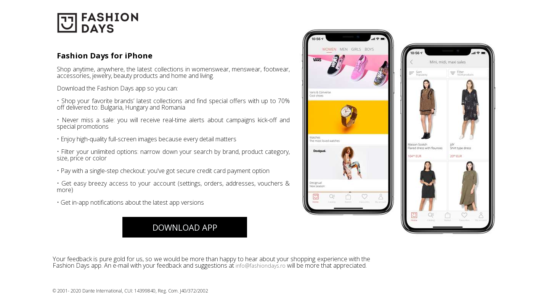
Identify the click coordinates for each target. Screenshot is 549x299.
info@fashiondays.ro (261, 265)
